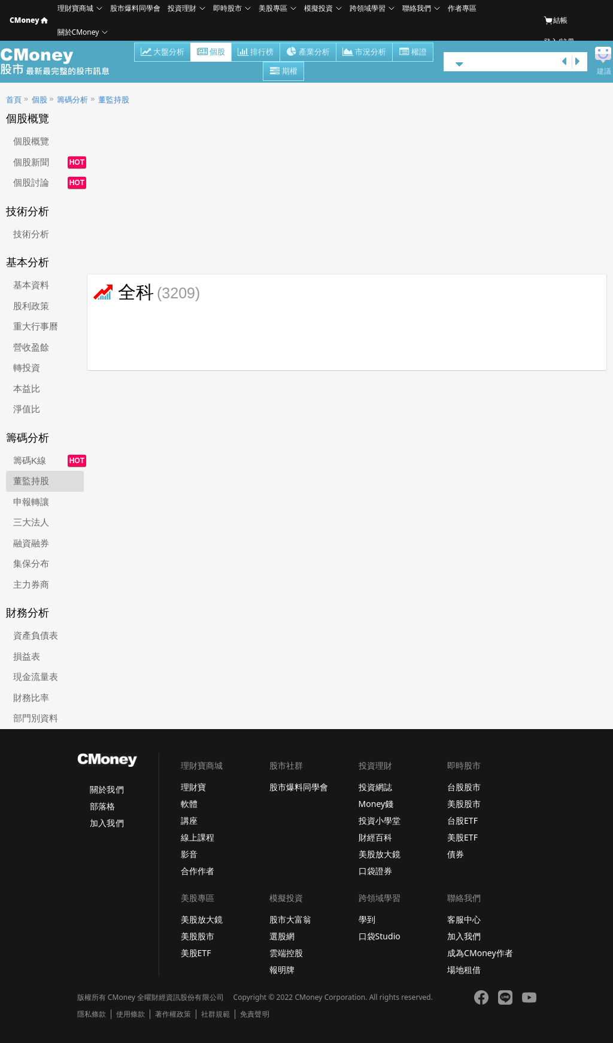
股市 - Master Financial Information (61, 62)
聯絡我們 (416, 8)
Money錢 (376, 803)
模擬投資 (318, 8)
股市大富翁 (290, 919)
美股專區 (273, 8)
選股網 (282, 936)
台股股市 (464, 787)
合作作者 (197, 870)
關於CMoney (78, 32)
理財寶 (193, 787)
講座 (189, 820)
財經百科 (375, 837)
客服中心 (464, 919)
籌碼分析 (72, 99)
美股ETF (462, 837)
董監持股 (113, 99)
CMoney (29, 20)
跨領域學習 (368, 8)
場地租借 (464, 969)
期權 (283, 71)
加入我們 (106, 823)
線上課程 (197, 837)
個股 (211, 52)
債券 (455, 854)
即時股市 (227, 8)
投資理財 (182, 8)
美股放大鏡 (379, 854)
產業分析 (308, 52)
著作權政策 (173, 1014)
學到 (367, 919)
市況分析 (364, 52)
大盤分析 (162, 52)
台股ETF (462, 820)
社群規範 (215, 1014)
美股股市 (464, 803)
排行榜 (256, 52)
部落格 (102, 806)
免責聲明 (254, 1014)
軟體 (189, 803)
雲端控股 (286, 953)
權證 (413, 52)
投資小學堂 (379, 820)
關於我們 (106, 789)
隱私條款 (91, 1014)
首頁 (14, 99)
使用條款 (130, 1014)
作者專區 (462, 8)
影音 (189, 854)
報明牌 (282, 969)
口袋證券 (375, 870)
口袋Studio (379, 936)
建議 (604, 71)
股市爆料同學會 (135, 8)
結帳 (556, 20)
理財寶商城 (75, 8)
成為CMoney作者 (480, 953)
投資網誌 (375, 787)
